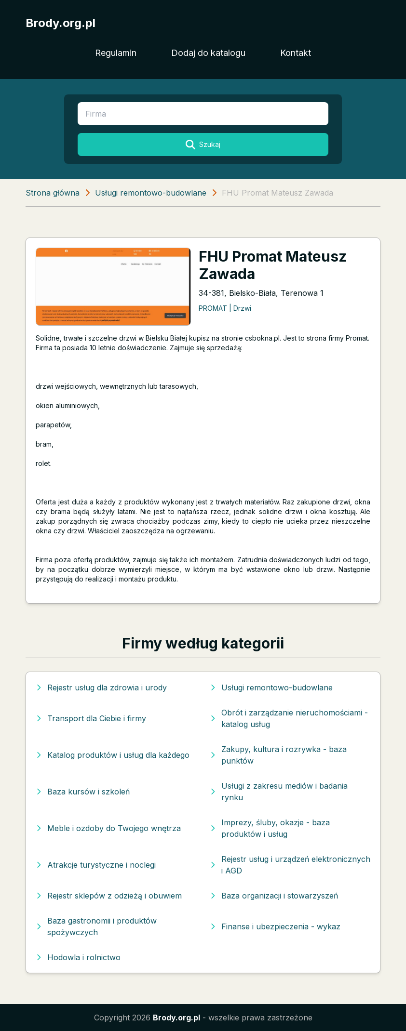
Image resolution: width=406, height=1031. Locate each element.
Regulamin (115, 53)
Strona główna (53, 193)
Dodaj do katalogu (208, 53)
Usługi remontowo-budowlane (150, 193)
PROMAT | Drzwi (225, 308)
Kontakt (295, 53)
